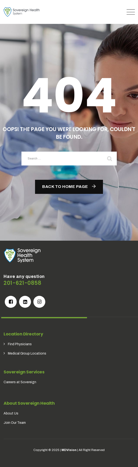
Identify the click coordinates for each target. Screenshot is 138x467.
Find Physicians (20, 344)
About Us (11, 413)
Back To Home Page (65, 186)
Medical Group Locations (27, 353)
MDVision (69, 450)
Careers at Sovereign (20, 382)
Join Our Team (15, 423)
